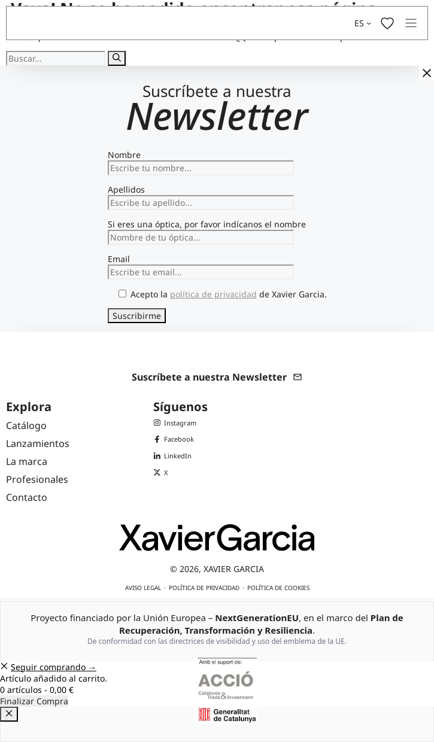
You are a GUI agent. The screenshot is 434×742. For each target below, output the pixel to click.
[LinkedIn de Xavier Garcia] (174, 456)
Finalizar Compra (34, 701)
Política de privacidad (204, 587)
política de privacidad (213, 294)
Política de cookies (278, 587)
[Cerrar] (427, 73)
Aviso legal (143, 587)
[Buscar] (117, 58)
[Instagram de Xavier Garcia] (174, 423)
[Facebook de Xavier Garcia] (174, 439)
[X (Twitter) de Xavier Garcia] (174, 473)
